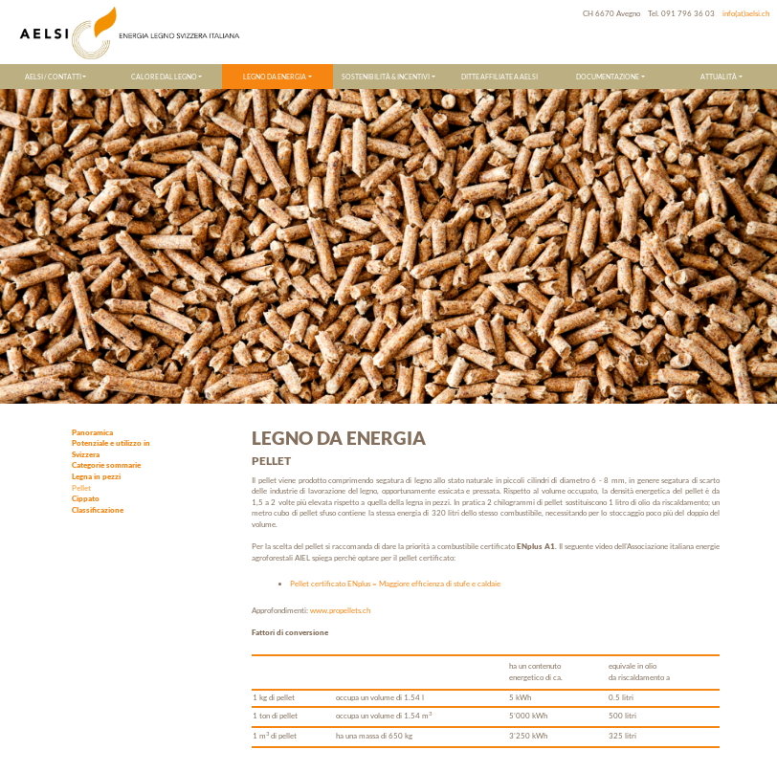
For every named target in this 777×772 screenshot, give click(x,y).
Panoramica (92, 432)
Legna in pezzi (96, 476)
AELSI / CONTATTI (53, 76)
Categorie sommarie (106, 465)
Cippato (86, 498)
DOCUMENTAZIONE (607, 76)
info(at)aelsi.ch (745, 13)
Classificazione (97, 510)
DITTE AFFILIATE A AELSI (499, 76)
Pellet (81, 488)
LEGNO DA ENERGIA (274, 76)
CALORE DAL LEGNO (164, 76)
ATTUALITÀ (718, 76)
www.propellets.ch (340, 610)
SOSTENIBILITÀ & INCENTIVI (386, 76)
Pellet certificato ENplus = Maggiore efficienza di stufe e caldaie (395, 583)
